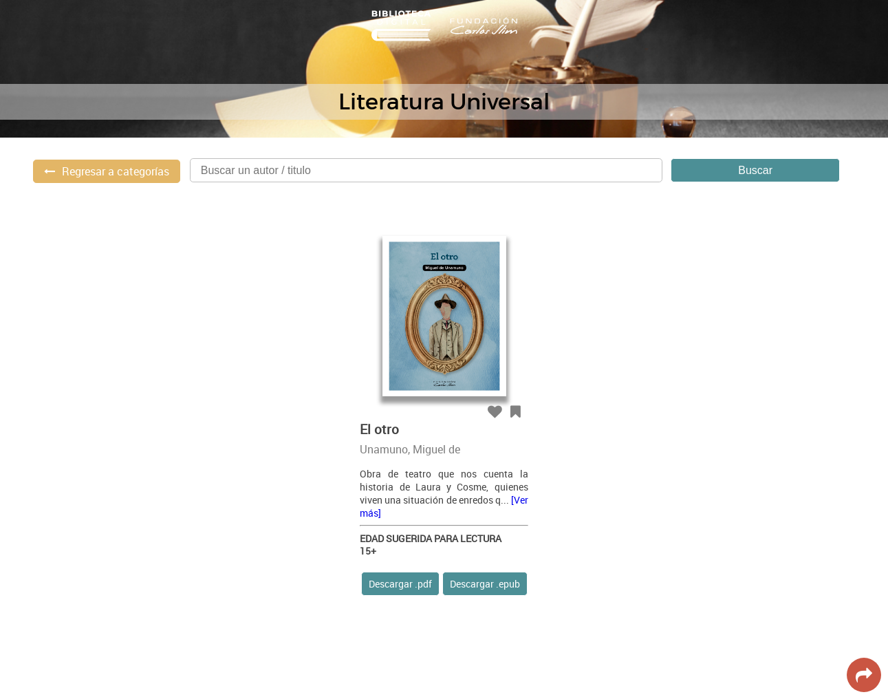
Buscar (755, 170)
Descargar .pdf (400, 583)
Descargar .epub (485, 583)
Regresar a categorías (115, 171)
